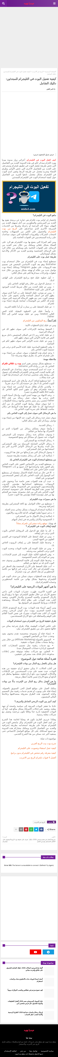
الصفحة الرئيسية (50, 71)
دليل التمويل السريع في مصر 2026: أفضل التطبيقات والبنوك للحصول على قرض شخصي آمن (25, 1002)
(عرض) (36, 155)
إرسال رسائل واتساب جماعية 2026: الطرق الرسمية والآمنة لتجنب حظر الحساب (25, 1013)
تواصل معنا (33, 1051)
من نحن (23, 1051)
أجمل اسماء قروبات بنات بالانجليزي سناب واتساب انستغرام (26, 980)
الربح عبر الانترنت (38, 71)
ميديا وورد (18, 1054)
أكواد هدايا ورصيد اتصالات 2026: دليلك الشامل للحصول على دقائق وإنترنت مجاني (24, 969)
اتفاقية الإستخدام (10, 1051)
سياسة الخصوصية (47, 1051)
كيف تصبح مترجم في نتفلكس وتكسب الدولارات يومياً (25, 990)
